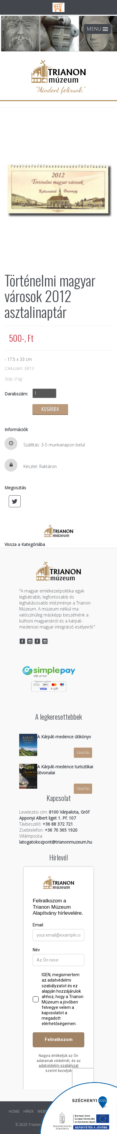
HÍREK (28, 1111)
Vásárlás (82, 752)
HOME (14, 1111)
